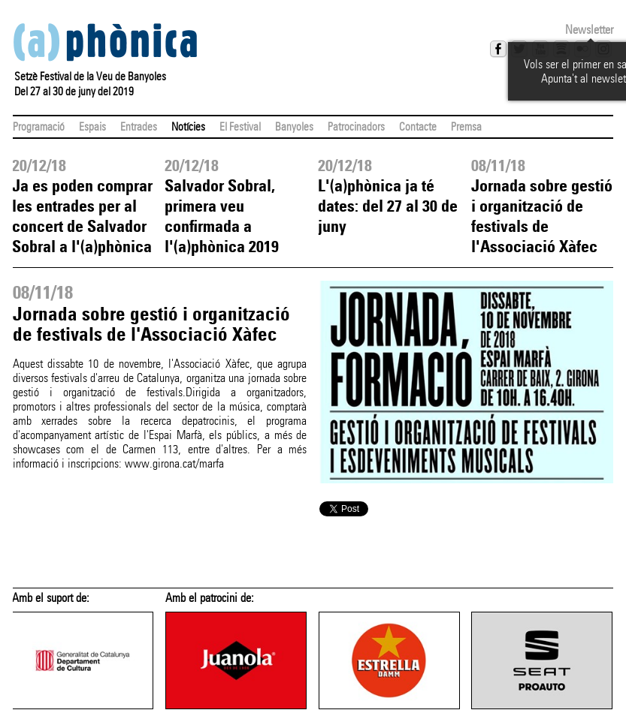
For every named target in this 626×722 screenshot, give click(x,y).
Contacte (418, 127)
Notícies (188, 127)
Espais (92, 127)
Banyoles (294, 127)
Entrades (138, 127)
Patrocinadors (356, 127)
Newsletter (589, 30)
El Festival (240, 127)
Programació (39, 127)
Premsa (466, 127)
